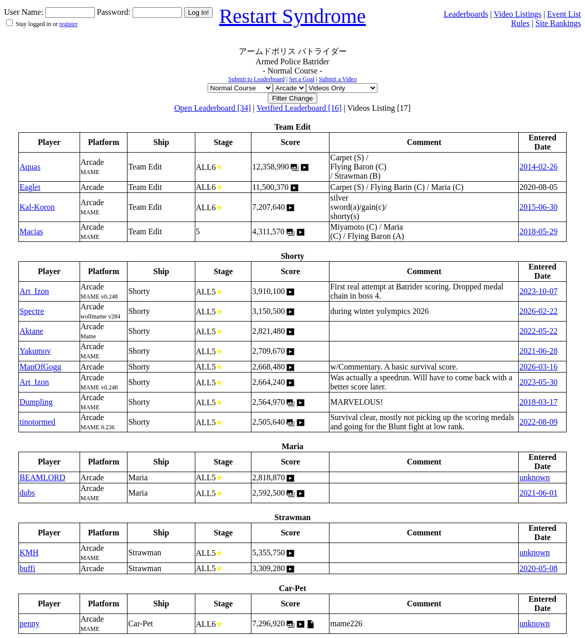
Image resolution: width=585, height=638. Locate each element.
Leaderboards (466, 14)
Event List (564, 14)
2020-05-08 (538, 568)
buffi (27, 568)
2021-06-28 (538, 351)
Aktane (31, 331)
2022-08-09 (538, 422)
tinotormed (37, 422)
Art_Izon (34, 291)
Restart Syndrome (292, 16)
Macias (31, 231)
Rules (520, 23)
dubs (27, 492)
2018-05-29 (538, 231)
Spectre (31, 311)
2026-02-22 (538, 311)
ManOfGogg (40, 366)
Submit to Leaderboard (256, 79)
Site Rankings (558, 23)
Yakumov (35, 351)
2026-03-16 (538, 366)
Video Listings (518, 14)
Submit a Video (338, 79)
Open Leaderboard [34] (212, 108)
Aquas (29, 166)
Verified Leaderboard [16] (299, 108)
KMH (28, 552)
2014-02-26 (538, 166)
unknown (534, 477)
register (68, 24)
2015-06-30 (538, 207)
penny (29, 623)
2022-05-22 (538, 331)
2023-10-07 (538, 291)
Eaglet (29, 187)
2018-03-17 (538, 402)
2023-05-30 (538, 382)
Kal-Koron (37, 207)
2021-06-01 (538, 492)
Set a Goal (302, 79)
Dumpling (36, 402)
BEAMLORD (42, 477)
